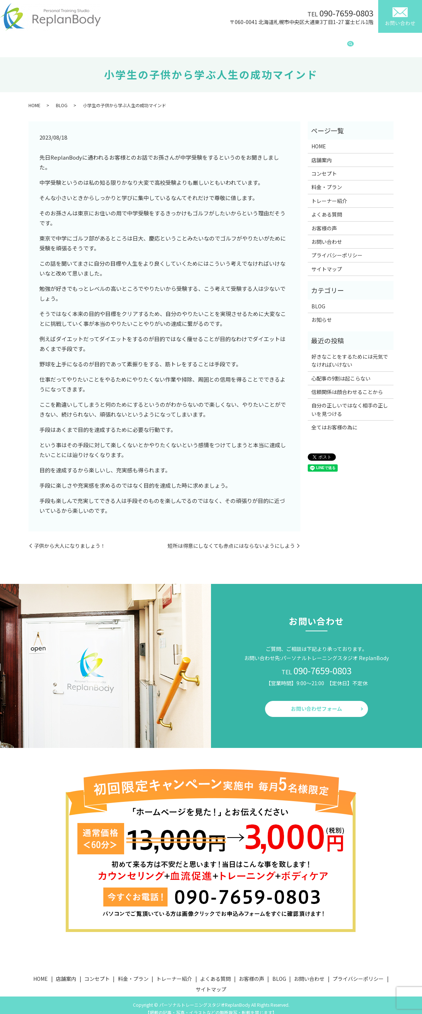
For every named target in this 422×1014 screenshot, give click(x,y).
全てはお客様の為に (334, 420)
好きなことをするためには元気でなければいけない (349, 353)
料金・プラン (177, 41)
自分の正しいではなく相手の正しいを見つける (349, 402)
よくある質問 (264, 41)
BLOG (333, 41)
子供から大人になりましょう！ (70, 538)
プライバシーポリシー (336, 248)
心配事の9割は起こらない (341, 371)
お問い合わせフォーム (316, 702)
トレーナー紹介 (221, 41)
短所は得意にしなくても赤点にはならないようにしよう (231, 538)
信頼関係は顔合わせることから (347, 385)
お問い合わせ (326, 234)
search (350, 42)
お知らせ (321, 312)
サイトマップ (326, 262)
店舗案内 (106, 41)
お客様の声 (303, 41)
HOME (78, 41)
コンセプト (139, 41)
